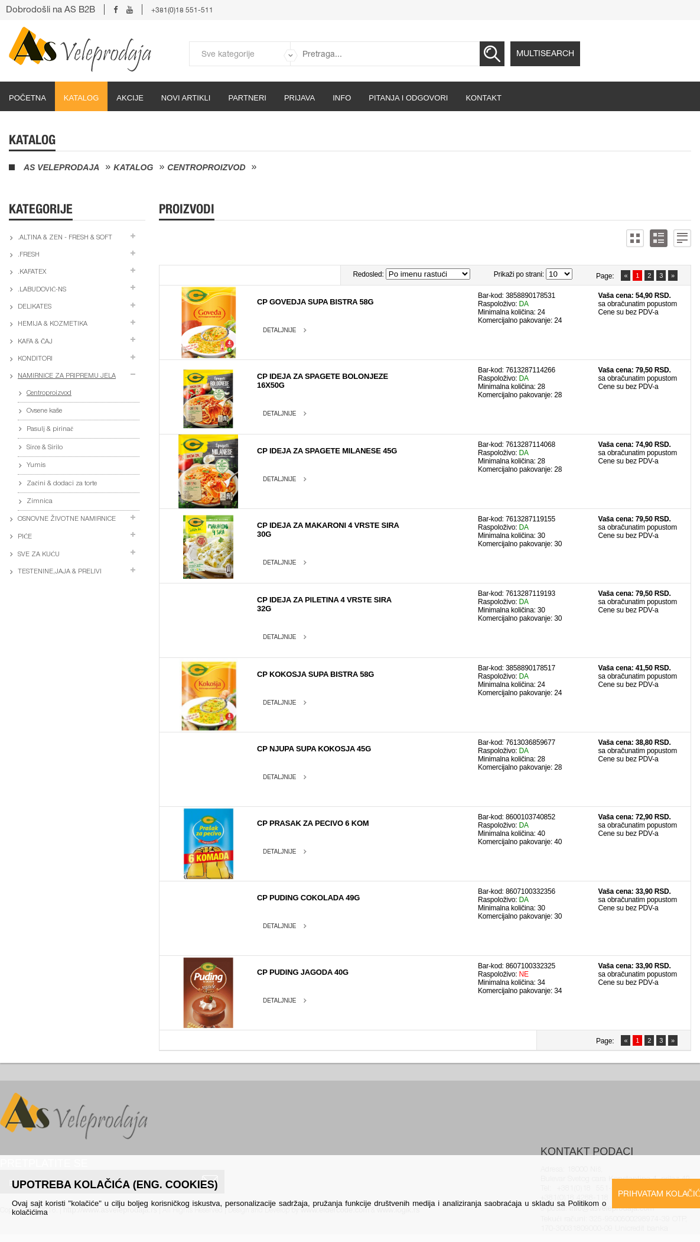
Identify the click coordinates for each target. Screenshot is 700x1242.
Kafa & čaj (35, 342)
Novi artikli (186, 97)
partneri (247, 97)
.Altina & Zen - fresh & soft (65, 238)
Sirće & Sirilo (45, 448)
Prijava (299, 97)
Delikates (34, 307)
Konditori (35, 359)
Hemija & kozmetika (52, 324)
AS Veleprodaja (61, 167)
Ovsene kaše (44, 411)
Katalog (81, 97)
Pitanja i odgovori (408, 97)
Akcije (130, 97)
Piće (25, 537)
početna (27, 97)
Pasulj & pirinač (50, 429)
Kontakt (483, 97)
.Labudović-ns (42, 290)
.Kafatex (32, 272)
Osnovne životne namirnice (67, 519)
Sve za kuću (39, 555)
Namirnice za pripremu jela (67, 376)
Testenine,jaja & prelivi (60, 572)
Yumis (36, 465)
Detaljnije (279, 330)
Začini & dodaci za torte (62, 484)
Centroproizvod (206, 167)
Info (342, 97)
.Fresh (29, 255)
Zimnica (40, 501)
